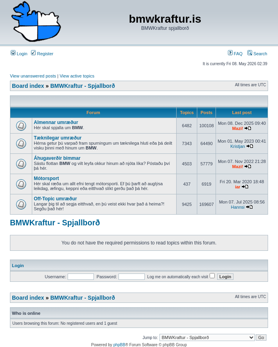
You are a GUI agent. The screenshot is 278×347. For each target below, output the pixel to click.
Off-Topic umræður (55, 199)
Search (257, 53)
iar (237, 186)
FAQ (235, 53)
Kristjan (237, 146)
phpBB (119, 345)
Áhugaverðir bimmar (57, 158)
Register (42, 53)
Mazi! (237, 128)
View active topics (77, 76)
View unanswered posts (33, 76)
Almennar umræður (56, 122)
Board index (28, 86)
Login (19, 53)
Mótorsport (46, 178)
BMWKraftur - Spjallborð (82, 86)
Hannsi (237, 207)
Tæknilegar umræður (58, 138)
